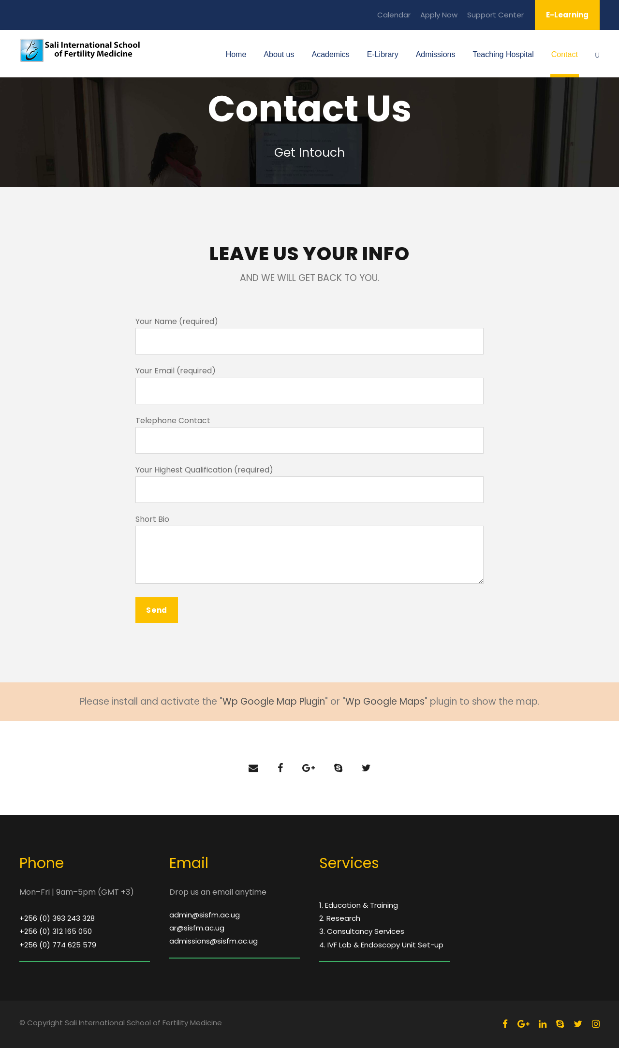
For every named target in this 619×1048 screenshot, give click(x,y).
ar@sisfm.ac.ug (196, 928)
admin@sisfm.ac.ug (204, 915)
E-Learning (567, 15)
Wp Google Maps (385, 701)
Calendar (394, 15)
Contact (564, 54)
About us (279, 54)
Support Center (495, 15)
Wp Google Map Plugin (273, 701)
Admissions (436, 54)
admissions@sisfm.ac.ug (213, 941)
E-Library (382, 54)
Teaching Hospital (502, 54)
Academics (330, 54)
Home (236, 54)
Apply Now (438, 15)
